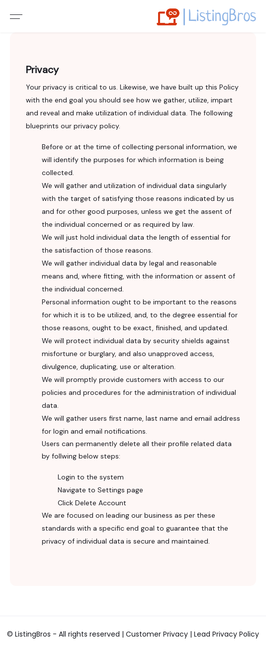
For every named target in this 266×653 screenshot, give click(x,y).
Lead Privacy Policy (226, 634)
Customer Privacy (158, 634)
